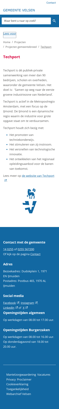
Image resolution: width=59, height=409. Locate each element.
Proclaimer (24, 379)
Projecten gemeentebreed (21, 47)
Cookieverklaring (17, 384)
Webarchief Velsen (18, 394)
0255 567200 (26, 249)
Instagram (29, 303)
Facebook (11, 303)
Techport (46, 47)
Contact (51, 2)
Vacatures (43, 374)
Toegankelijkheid (17, 389)
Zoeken (53, 21)
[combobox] (26, 21)
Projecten (20, 42)
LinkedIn (10, 308)
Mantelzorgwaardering (21, 374)
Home (6, 42)
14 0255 (8, 249)
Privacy (11, 379)
